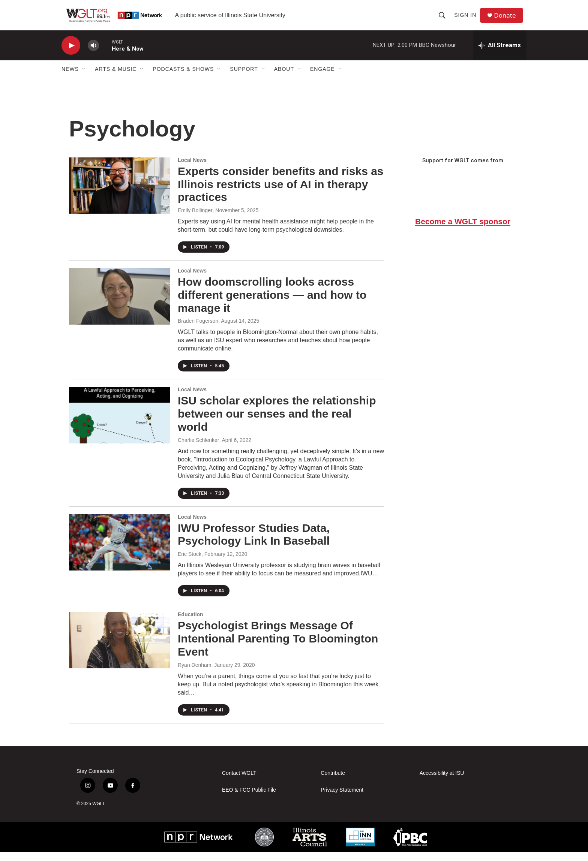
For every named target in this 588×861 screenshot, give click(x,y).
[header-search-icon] (444, 19)
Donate (507, 20)
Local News (192, 169)
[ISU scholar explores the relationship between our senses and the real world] (119, 424)
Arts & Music (115, 78)
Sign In (467, 19)
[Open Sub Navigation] (84, 78)
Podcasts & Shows (183, 78)
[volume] (93, 54)
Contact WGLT (239, 782)
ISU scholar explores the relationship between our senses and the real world (277, 422)
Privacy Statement (342, 798)
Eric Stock (189, 563)
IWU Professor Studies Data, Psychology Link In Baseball (254, 543)
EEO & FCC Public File (249, 798)
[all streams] (499, 54)
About (284, 78)
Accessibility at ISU (442, 782)
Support (244, 78)
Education (190, 623)
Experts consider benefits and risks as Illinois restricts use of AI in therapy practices (281, 193)
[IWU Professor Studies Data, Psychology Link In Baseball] (119, 551)
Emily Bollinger (195, 219)
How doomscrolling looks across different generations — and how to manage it (272, 304)
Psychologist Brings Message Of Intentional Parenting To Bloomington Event (278, 647)
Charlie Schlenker (198, 449)
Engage (322, 78)
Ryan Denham (195, 674)
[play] (71, 54)
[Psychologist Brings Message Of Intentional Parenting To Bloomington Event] (119, 649)
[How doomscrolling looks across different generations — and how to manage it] (119, 305)
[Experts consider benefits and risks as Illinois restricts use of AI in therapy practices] (119, 194)
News (70, 78)
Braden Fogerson (198, 330)
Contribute (333, 782)
